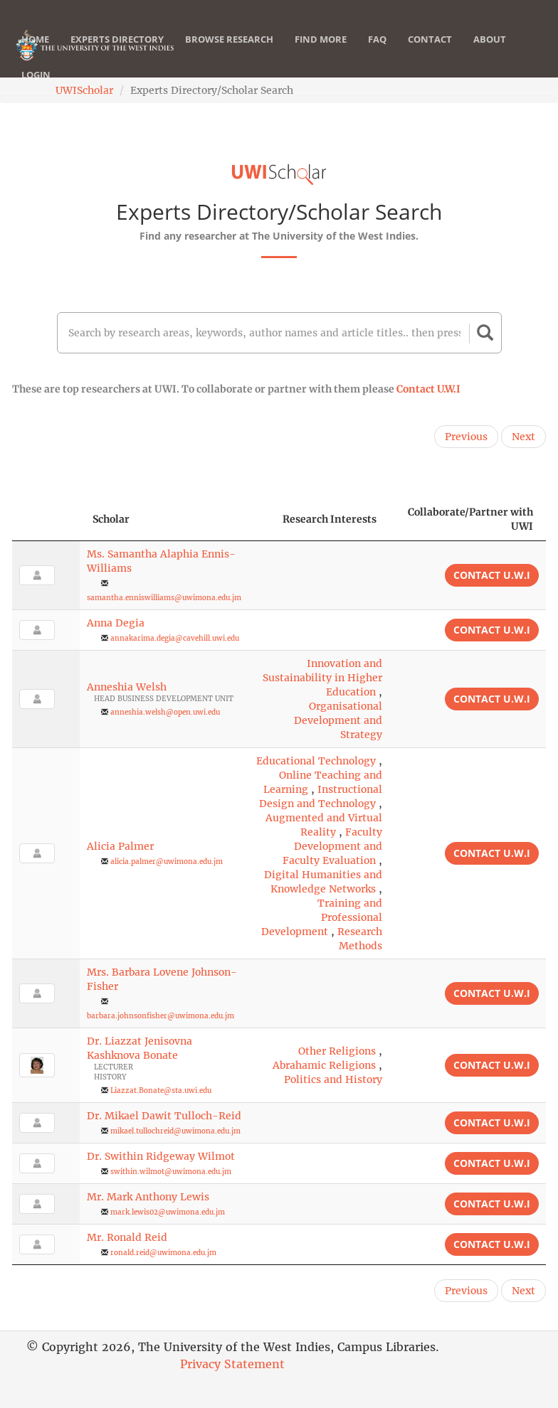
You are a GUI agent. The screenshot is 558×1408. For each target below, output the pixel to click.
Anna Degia (115, 623)
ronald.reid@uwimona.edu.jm (163, 1252)
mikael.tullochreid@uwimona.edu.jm (175, 1131)
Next (523, 436)
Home (35, 53)
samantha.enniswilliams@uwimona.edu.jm (164, 597)
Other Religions (337, 1051)
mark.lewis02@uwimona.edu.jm (167, 1212)
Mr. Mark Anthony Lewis (148, 1196)
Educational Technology (316, 760)
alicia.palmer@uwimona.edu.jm (166, 861)
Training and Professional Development (321, 917)
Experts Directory (117, 53)
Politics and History (333, 1079)
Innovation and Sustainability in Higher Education (322, 677)
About (489, 53)
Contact (430, 53)
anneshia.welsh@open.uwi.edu (165, 712)
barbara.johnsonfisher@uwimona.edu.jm (160, 1015)
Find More (321, 53)
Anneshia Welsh (127, 687)
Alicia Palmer (120, 846)
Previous (466, 436)
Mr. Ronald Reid (127, 1237)
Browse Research (229, 53)
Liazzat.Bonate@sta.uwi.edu (160, 1090)
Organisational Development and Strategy (338, 720)
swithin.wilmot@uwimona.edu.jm (170, 1171)
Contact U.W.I (428, 389)
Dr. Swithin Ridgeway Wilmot (161, 1156)
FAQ (377, 53)
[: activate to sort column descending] (46, 519)
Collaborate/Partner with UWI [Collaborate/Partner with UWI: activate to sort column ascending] (470, 519)
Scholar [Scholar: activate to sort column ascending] (111, 519)
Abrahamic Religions (324, 1065)
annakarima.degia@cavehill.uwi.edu (174, 638)
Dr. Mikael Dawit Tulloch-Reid (164, 1115)
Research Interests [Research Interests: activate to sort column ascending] (330, 519)
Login (36, 88)
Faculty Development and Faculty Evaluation (332, 846)
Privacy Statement (232, 1364)
